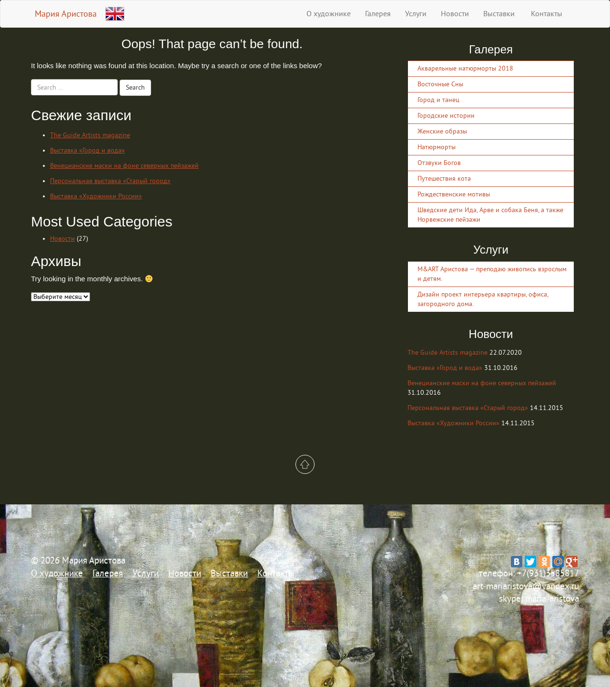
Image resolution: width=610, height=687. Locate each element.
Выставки (499, 14)
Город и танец (438, 99)
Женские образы (442, 131)
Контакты (545, 14)
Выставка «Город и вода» (87, 150)
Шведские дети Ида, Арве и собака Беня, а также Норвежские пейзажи (490, 214)
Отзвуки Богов (439, 162)
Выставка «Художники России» (96, 196)
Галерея (378, 14)
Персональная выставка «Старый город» (110, 181)
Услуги (416, 14)
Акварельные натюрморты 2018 (465, 68)
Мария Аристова (66, 14)
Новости (455, 14)
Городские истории (446, 115)
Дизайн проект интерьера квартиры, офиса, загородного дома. (482, 299)
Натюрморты (436, 147)
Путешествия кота (444, 178)
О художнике (328, 14)
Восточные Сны (440, 84)
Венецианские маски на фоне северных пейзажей (124, 165)
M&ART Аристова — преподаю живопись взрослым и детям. (492, 274)
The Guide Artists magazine (90, 135)
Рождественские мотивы (453, 194)
